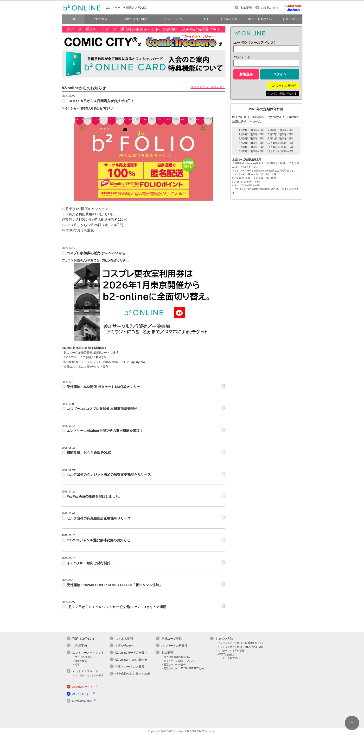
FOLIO (205, 19)
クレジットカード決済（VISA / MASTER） (241, 646)
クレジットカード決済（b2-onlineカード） (241, 643)
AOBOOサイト (82, 694)
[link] (82, 714)
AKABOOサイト (82, 687)
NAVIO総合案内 (82, 701)
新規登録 (246, 74)
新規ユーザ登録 (171, 638)
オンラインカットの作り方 (89, 675)
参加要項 (246, 7)
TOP (73, 19)
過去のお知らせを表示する (208, 87)
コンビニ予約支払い (229, 658)
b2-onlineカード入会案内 (131, 652)
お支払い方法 (269, 7)
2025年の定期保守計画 (266, 109)
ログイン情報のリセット (282, 93)
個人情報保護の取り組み (177, 657)
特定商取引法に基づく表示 (132, 674)
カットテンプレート (85, 671)
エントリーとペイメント (88, 652)
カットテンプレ (174, 19)
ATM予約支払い (226, 654)
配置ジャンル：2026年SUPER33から (184, 668)
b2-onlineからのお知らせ (131, 659)
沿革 (77, 664)
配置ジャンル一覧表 (174, 664)
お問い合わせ (124, 645)
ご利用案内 (100, 19)
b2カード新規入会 (260, 19)
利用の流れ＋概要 (135, 19)
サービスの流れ (83, 657)
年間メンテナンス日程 (129, 666)
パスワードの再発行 (283, 85)
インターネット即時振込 (231, 650)
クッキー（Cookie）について (179, 660)
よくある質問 (124, 638)
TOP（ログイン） (84, 638)
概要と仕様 (81, 660)
